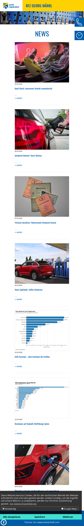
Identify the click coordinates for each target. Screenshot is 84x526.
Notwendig (9, 508)
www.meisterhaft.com (48, 522)
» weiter (18, 98)
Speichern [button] (40, 516)
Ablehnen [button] (68, 516)
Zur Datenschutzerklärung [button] (23, 503)
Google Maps (69, 508)
